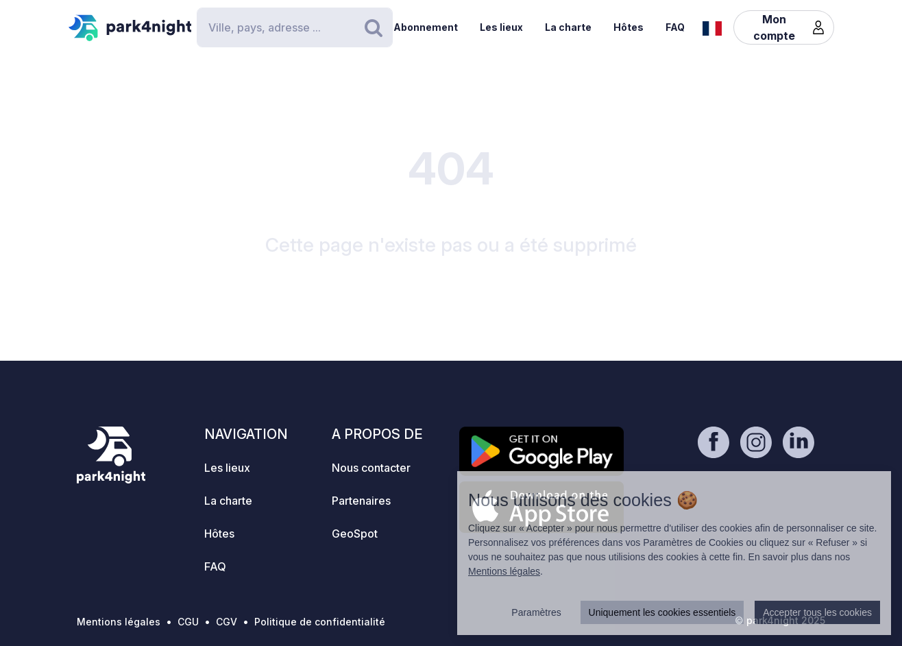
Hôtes (628, 27)
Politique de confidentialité (319, 621)
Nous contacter (371, 468)
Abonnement (425, 27)
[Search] (295, 27)
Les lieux (501, 27)
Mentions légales (118, 621)
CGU (188, 621)
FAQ (675, 27)
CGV (226, 621)
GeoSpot (355, 533)
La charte (568, 27)
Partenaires (361, 500)
